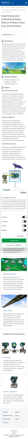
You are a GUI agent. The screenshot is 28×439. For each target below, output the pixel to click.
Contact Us (5, 422)
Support (17, 419)
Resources (12, 7)
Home (2, 7)
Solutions (17, 412)
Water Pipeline (7, 310)
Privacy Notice (14, 431)
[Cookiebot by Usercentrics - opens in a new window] (20, 193)
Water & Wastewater (9, 274)
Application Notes (20, 7)
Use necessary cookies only (14, 245)
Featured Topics (7, 419)
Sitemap (14, 433)
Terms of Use (14, 430)
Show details (20, 236)
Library (7, 7)
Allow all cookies (14, 240)
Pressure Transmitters (10, 392)
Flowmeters (6, 357)
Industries (5, 412)
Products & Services (8, 415)
